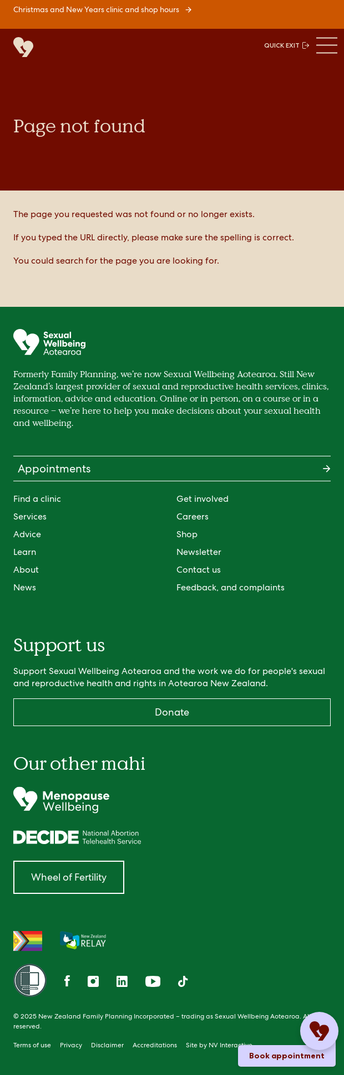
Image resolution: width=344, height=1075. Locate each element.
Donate (172, 712)
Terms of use (32, 1045)
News (24, 587)
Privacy (71, 1045)
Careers (192, 516)
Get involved (202, 499)
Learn (24, 552)
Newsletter (198, 552)
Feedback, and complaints (230, 587)
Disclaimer (107, 1045)
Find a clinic (37, 499)
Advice (27, 534)
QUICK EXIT (287, 45)
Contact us (198, 569)
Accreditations (155, 1045)
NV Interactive (230, 1045)
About (26, 569)
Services (30, 516)
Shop (187, 534)
